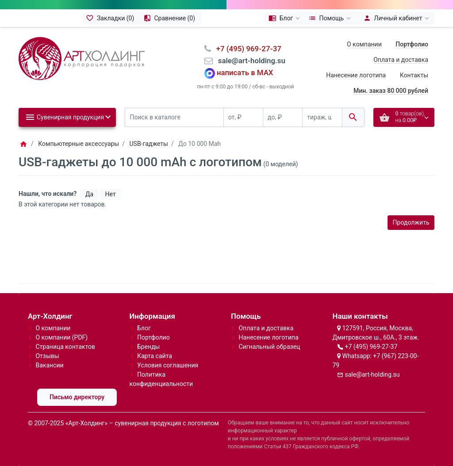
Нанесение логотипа (356, 75)
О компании (364, 44)
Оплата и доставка (400, 59)
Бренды (148, 346)
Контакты (414, 75)
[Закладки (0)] (111, 18)
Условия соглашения (167, 365)
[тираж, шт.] (322, 117)
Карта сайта (154, 355)
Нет (110, 194)
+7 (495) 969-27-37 (371, 346)
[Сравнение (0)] (170, 18)
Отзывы (47, 355)
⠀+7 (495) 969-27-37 (246, 48)
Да (89, 194)
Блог (144, 328)
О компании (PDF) (61, 337)
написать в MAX (245, 73)
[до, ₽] (283, 117)
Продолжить (411, 222)
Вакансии (49, 365)
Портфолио (153, 337)
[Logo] (82, 57)
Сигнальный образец (269, 346)
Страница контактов (65, 346)
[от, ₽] (243, 117)
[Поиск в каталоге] (174, 117)
